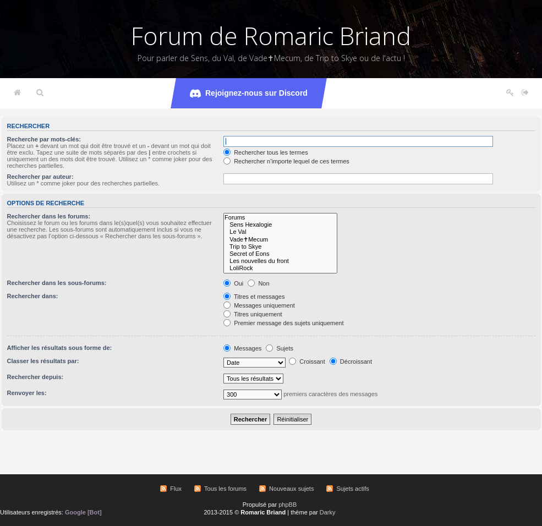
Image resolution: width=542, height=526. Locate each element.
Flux (176, 488)
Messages (242, 348)
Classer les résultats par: (43, 361)
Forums (280, 217)
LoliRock (280, 268)
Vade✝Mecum (280, 239)
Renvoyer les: (27, 393)
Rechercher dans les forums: (49, 216)
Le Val (280, 231)
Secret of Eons (280, 253)
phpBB (287, 504)
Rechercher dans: (32, 296)
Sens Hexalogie (280, 224)
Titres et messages (253, 296)
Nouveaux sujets (291, 488)
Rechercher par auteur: (40, 176)
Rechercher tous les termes (265, 152)
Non (258, 283)
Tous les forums (225, 488)
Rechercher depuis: (35, 377)
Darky (328, 512)
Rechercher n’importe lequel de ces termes (286, 161)
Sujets (279, 348)
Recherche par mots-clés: (44, 139)
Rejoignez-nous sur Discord (249, 93)
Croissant (307, 361)
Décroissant (351, 361)
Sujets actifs (352, 488)
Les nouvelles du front (280, 261)
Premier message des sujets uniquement (283, 323)
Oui (233, 283)
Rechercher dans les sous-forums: (57, 283)
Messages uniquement (259, 305)
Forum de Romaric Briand (271, 35)
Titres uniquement (252, 314)
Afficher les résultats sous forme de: (59, 347)
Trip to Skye (280, 246)
